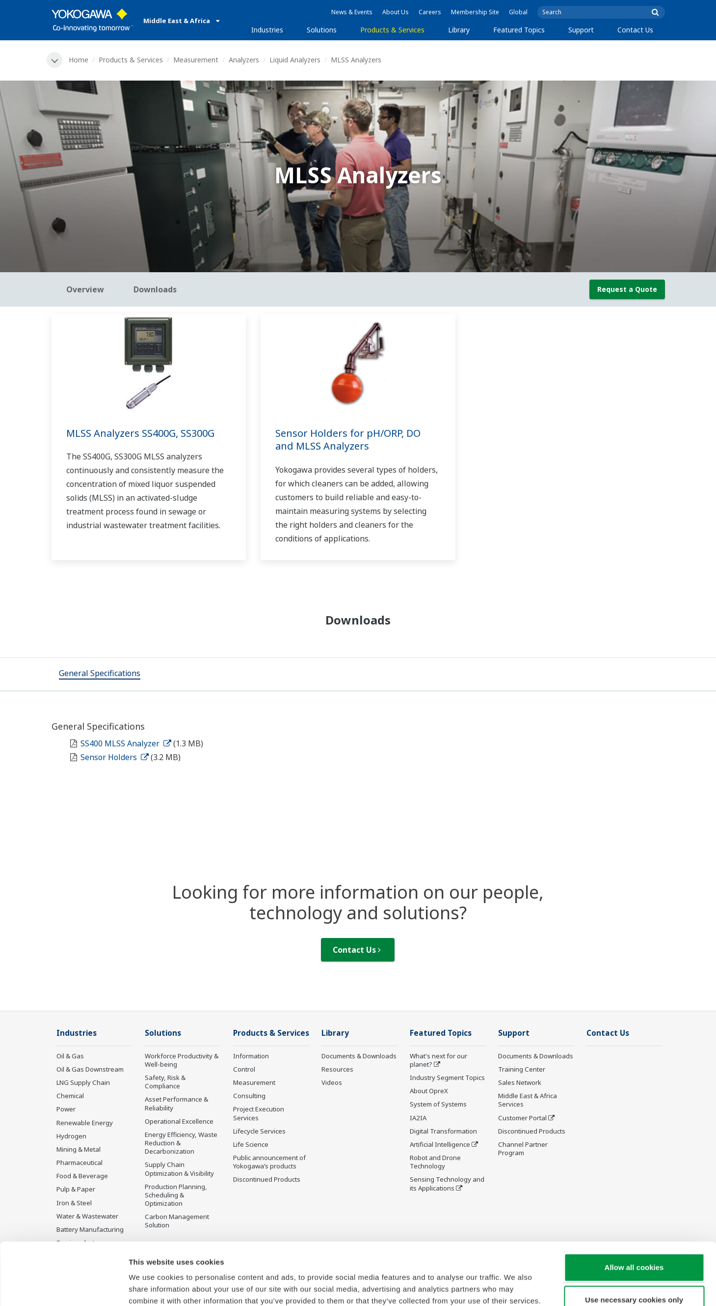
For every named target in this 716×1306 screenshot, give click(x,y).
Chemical (70, 1095)
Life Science (250, 1144)
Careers (430, 12)
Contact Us (635, 29)
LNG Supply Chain (83, 1082)
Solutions (322, 29)
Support (581, 29)
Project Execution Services (258, 1113)
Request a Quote (627, 289)
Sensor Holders (114, 757)
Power (66, 1109)
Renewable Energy (84, 1122)
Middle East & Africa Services (527, 1099)
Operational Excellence (179, 1121)
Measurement (195, 59)
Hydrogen (71, 1136)
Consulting (249, 1095)
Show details (515, 1286)
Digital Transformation (443, 1131)
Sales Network (519, 1082)
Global (518, 12)
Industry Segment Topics (447, 1077)
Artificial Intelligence (440, 1144)
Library (459, 29)
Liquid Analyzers (294, 59)
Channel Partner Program (523, 1148)
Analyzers (244, 59)
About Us (395, 12)
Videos (331, 1082)
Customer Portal (522, 1117)
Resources (337, 1069)
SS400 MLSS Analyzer (125, 743)
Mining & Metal (78, 1149)
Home (78, 59)
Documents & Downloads (359, 1055)
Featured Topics (519, 29)
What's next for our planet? (438, 1060)
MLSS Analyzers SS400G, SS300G (140, 433)
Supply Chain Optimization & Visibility (179, 1168)
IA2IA (418, 1117)
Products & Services (392, 29)
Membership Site (475, 12)
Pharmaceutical (79, 1162)
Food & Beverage (82, 1175)
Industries (267, 29)
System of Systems (438, 1104)
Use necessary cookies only (634, 1241)
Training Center (521, 1069)
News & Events (351, 12)
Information (251, 1055)
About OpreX (429, 1090)
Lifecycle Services (259, 1131)
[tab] (99, 674)
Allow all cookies (634, 1209)
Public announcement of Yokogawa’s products (269, 1161)
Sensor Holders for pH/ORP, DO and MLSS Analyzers (348, 439)
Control (244, 1069)
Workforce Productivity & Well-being (181, 1060)
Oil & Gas (70, 1055)
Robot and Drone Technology (435, 1161)
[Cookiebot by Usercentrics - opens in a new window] (63, 1286)
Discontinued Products (266, 1179)
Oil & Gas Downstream (90, 1069)
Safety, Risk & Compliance (165, 1081)
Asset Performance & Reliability (176, 1103)
